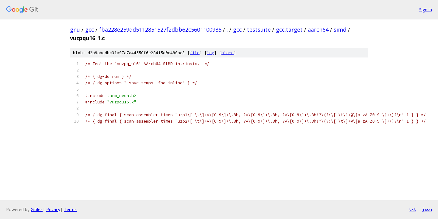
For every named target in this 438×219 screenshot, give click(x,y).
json (427, 209)
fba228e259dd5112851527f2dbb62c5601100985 (160, 29)
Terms (70, 209)
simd (340, 29)
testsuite (259, 29)
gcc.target (289, 29)
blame (227, 52)
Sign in (425, 9)
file (195, 52)
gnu (75, 29)
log (210, 52)
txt (412, 209)
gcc (89, 29)
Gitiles (37, 209)
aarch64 (318, 29)
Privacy (53, 209)
